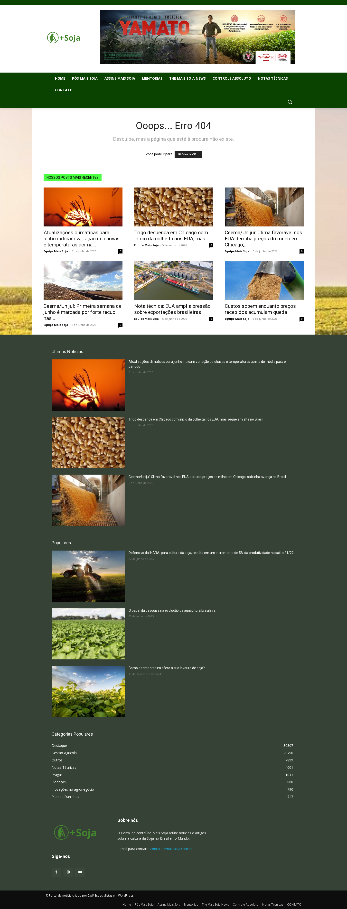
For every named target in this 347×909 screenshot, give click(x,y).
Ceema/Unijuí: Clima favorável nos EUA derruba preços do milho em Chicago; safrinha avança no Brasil (207, 477)
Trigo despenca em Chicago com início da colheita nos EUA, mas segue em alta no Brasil (196, 419)
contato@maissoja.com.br (171, 848)
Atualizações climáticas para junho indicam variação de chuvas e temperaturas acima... (82, 239)
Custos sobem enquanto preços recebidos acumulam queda (260, 309)
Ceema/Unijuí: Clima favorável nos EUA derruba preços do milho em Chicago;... (263, 239)
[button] (290, 102)
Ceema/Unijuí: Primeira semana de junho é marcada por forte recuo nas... (83, 312)
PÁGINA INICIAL (188, 154)
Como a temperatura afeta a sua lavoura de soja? (167, 668)
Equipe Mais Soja (56, 251)
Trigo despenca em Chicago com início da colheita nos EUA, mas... (171, 236)
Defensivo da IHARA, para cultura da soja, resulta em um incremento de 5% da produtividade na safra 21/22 (211, 553)
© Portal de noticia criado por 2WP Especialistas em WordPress (89, 895)
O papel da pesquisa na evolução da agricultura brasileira (172, 610)
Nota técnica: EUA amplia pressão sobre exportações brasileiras (172, 309)
